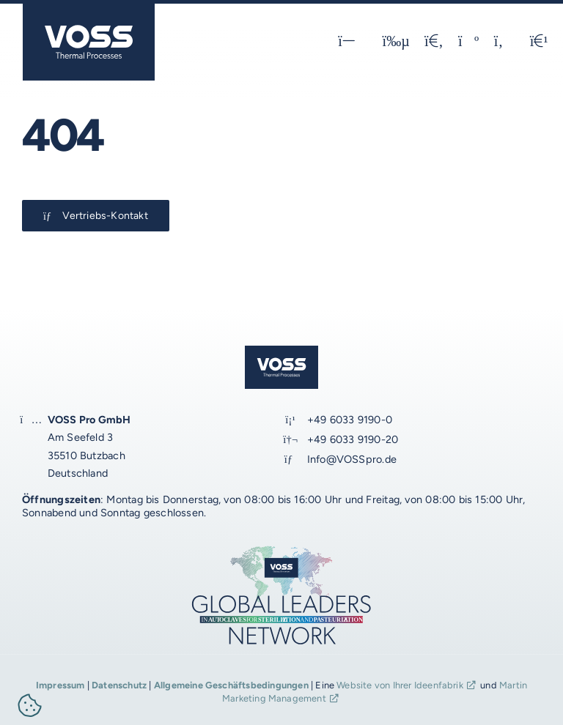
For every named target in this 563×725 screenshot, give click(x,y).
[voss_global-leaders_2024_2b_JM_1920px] (281, 550)
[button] (30, 708)
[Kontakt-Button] (95, 215)
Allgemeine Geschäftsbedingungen (231, 685)
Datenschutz (119, 685)
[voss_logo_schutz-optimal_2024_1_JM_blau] (89, 9)
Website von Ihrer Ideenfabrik (399, 685)
